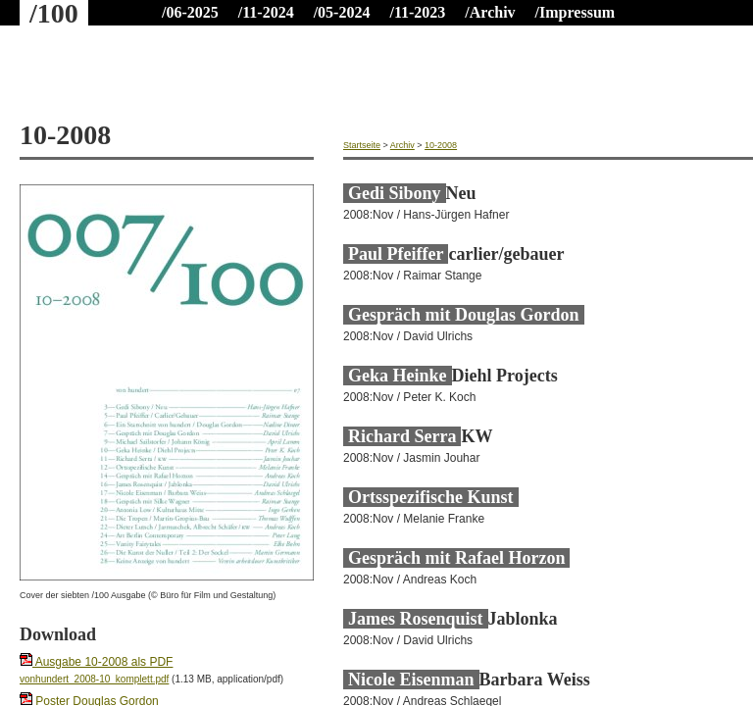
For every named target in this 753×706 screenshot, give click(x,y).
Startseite (361, 145)
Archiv (402, 145)
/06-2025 (190, 12)
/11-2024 (266, 12)
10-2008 (441, 145)
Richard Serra (402, 436)
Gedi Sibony (394, 193)
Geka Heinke (397, 375)
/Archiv (490, 12)
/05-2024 (342, 12)
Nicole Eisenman (411, 679)
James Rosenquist (415, 619)
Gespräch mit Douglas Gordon (463, 315)
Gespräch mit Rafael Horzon (456, 558)
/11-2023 (417, 12)
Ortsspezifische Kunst (431, 497)
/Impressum (575, 12)
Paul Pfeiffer (395, 254)
